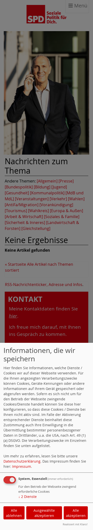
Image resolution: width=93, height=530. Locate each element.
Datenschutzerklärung (21, 461)
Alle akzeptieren (76, 513)
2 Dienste (27, 496)
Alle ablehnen (14, 513)
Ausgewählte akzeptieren (44, 513)
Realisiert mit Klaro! (75, 524)
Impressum (21, 466)
